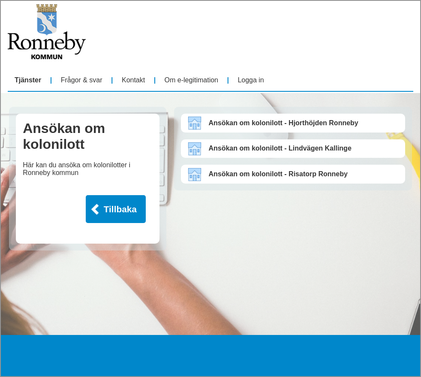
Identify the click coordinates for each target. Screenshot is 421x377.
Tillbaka (120, 209)
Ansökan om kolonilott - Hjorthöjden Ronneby (283, 123)
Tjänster (28, 80)
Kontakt (133, 80)
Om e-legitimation (191, 80)
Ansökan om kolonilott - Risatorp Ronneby (277, 174)
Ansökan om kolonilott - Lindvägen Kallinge (279, 148)
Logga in (251, 80)
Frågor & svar (81, 80)
